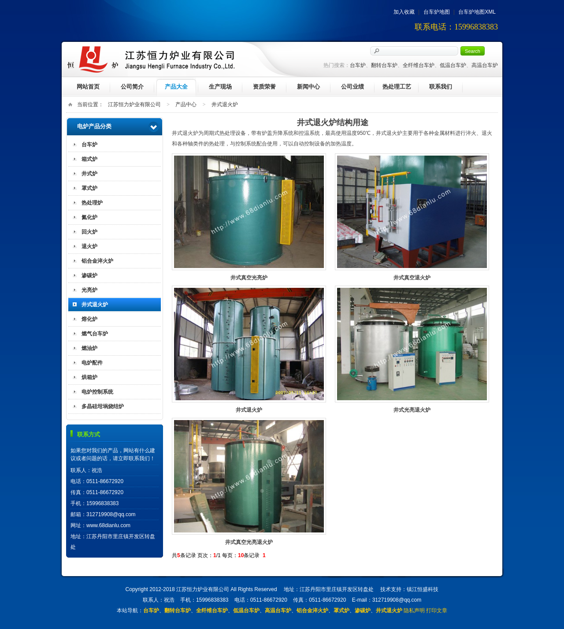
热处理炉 (92, 203)
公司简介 (132, 86)
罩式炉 (89, 188)
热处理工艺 (396, 86)
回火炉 (89, 232)
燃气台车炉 (95, 334)
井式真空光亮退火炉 (249, 476)
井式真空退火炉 (412, 211)
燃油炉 (89, 348)
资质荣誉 (264, 86)
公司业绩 (352, 86)
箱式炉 (89, 159)
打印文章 (436, 610)
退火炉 (89, 246)
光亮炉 (89, 290)
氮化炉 (89, 217)
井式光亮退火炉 (412, 344)
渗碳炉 (89, 275)
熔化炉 (89, 319)
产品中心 (186, 104)
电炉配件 (92, 363)
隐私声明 (414, 610)
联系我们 (440, 86)
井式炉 (89, 174)
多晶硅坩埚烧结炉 (103, 406)
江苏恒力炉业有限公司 (134, 104)
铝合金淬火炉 (97, 261)
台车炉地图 (436, 12)
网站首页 (88, 86)
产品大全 (176, 86)
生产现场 (220, 86)
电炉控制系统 (97, 392)
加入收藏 (404, 12)
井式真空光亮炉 (249, 211)
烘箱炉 (89, 377)
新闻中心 (308, 86)
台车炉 (89, 144)
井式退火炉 (225, 104)
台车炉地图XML (477, 12)
